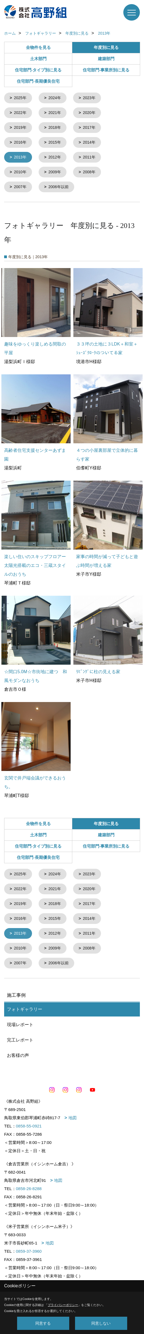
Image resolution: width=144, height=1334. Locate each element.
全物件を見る (38, 47)
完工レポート (20, 1036)
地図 (72, 1114)
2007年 (20, 185)
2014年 (89, 141)
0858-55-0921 (29, 1122)
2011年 (89, 156)
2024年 (54, 98)
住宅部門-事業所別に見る (106, 70)
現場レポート (20, 1020)
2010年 (20, 170)
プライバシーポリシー (63, 1305)
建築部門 (106, 59)
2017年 (89, 127)
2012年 (54, 156)
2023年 (89, 98)
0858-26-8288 (29, 1184)
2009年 (54, 170)
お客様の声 (18, 1051)
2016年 (20, 141)
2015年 (54, 141)
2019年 (20, 127)
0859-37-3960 (29, 1247)
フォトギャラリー (24, 1005)
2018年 (54, 127)
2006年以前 (58, 185)
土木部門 (38, 59)
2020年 (89, 112)
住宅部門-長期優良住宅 (38, 81)
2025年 (20, 98)
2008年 (89, 170)
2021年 (54, 112)
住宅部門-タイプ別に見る (38, 70)
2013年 (20, 156)
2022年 (20, 112)
